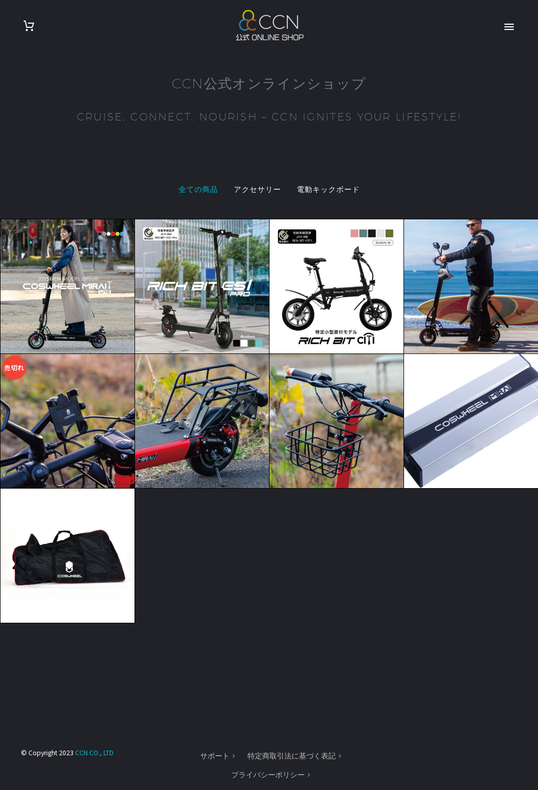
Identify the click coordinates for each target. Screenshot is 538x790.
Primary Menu (509, 27)
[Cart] (28, 26)
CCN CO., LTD (94, 752)
